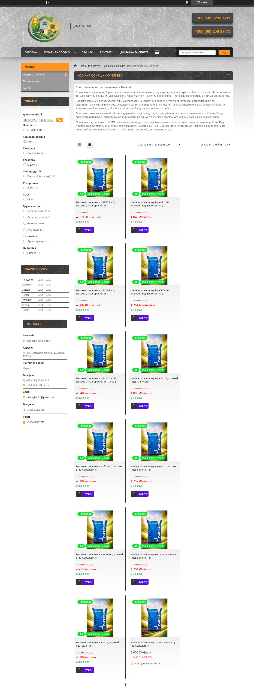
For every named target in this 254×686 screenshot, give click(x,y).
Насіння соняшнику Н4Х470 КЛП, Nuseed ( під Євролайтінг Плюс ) (150, 292)
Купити (88, 229)
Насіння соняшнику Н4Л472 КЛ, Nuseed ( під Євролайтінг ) (95, 204)
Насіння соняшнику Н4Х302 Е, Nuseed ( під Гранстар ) (202, 292)
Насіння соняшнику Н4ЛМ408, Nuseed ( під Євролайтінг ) (99, 468)
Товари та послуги (57, 52)
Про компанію (31, 81)
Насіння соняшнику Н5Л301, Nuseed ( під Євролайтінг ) (153, 556)
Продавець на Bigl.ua (127, 608)
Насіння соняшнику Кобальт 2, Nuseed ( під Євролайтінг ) (94, 380)
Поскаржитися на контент (124, 612)
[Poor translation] (13, 634)
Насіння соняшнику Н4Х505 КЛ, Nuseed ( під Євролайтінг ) (95, 292)
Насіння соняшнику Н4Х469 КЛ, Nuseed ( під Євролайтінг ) (203, 204)
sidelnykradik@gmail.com (40, 397)
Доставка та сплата (134, 52)
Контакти (106, 52)
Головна (31, 52)
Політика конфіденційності (152, 612)
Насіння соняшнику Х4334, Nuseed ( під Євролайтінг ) (206, 468)
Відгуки (27, 88)
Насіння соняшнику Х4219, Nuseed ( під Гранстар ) (152, 468)
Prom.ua (143, 605)
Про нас (87, 52)
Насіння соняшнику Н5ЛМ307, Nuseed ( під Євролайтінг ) (99, 556)
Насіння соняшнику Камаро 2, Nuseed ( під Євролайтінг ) (153, 380)
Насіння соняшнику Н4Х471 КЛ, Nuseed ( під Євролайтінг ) (149, 204)
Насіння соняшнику (113, 66)
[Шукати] (224, 52)
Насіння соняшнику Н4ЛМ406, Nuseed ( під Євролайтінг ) (207, 380)
